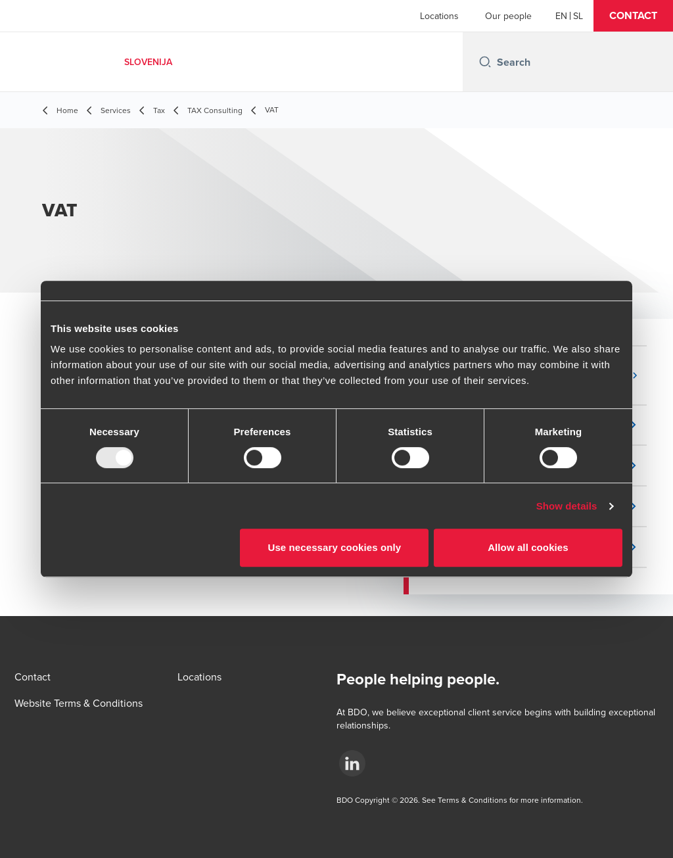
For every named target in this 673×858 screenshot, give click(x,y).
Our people (508, 15)
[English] (561, 16)
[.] (352, 763)
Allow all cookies (528, 547)
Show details (566, 506)
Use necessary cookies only (335, 547)
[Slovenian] (578, 16)
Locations (439, 15)
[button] (633, 16)
